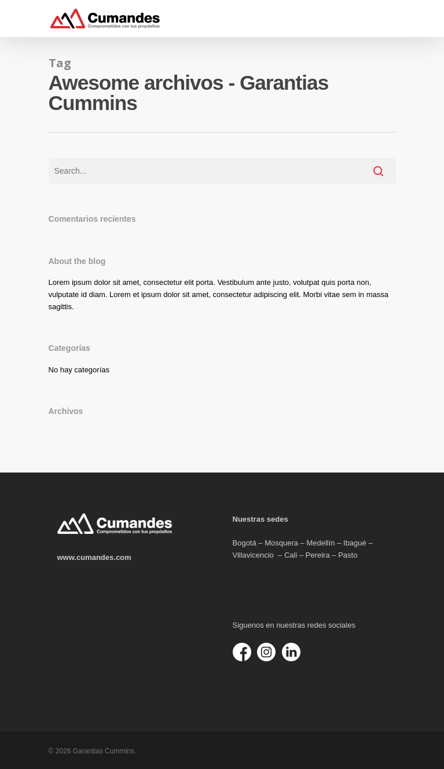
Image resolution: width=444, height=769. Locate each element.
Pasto (347, 555)
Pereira (318, 555)
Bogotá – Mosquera (265, 543)
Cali (290, 555)
